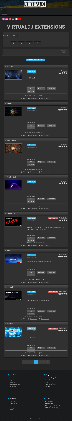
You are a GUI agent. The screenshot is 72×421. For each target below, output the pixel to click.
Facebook (49, 401)
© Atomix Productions (36, 419)
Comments (33, 98)
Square (9, 103)
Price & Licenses (15, 384)
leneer (65, 71)
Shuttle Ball (11, 177)
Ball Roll (10, 67)
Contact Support (50, 378)
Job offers (13, 406)
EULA (11, 410)
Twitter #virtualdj (51, 408)
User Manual (49, 380)
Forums (47, 386)
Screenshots (13, 386)
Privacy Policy (14, 408)
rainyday (10, 250)
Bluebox (10, 324)
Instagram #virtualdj (52, 406)
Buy (11, 380)
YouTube (49, 403)
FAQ (46, 382)
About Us (12, 401)
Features (12, 382)
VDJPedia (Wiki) (50, 384)
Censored (11, 214)
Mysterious (11, 140)
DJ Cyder (64, 218)
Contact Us (13, 403)
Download (13, 378)
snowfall (10, 287)
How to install (45, 98)
